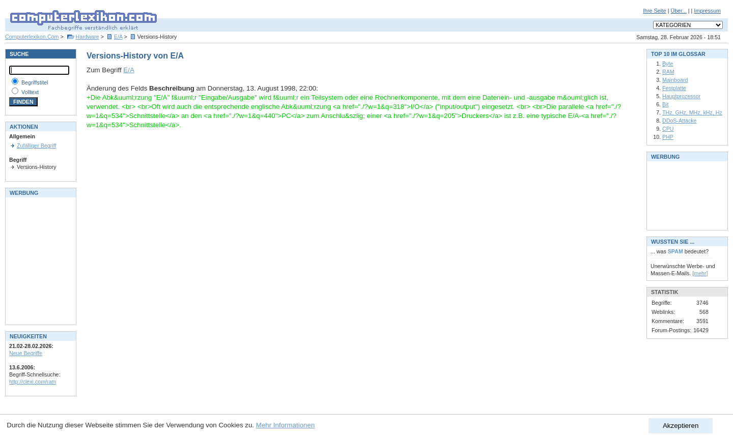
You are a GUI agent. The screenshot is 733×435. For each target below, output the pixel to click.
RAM (668, 72)
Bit (665, 104)
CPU (668, 129)
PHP (667, 137)
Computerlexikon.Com (32, 37)
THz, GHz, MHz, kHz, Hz (692, 112)
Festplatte (674, 88)
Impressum (707, 11)
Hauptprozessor (681, 96)
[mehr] (700, 273)
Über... (678, 11)
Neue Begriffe (25, 353)
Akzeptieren (680, 425)
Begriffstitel (34, 82)
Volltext (30, 92)
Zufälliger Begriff (36, 145)
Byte (667, 64)
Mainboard (675, 80)
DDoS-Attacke (679, 121)
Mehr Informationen (285, 425)
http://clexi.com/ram (32, 382)
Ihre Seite (654, 11)
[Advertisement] (39, 260)
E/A (118, 37)
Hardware (87, 37)
